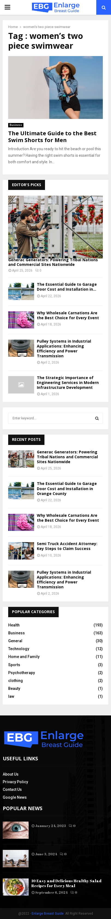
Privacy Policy (15, 782)
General (15, 641)
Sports (14, 665)
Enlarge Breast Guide (48, 913)
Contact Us (12, 789)
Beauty (14, 688)
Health (14, 625)
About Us (11, 774)
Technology (18, 649)
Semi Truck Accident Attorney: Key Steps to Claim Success (67, 546)
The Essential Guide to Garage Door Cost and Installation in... (67, 287)
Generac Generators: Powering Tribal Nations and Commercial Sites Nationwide (53, 262)
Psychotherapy (21, 673)
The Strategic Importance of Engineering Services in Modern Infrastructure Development (68, 382)
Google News (15, 797)
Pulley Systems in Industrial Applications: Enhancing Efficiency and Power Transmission (64, 348)
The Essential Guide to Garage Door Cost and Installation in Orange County (67, 488)
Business (16, 125)
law (11, 696)
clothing (15, 680)
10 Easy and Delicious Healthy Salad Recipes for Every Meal (66, 883)
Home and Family (24, 656)
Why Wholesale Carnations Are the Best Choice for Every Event (68, 315)
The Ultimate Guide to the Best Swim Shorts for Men (52, 137)
